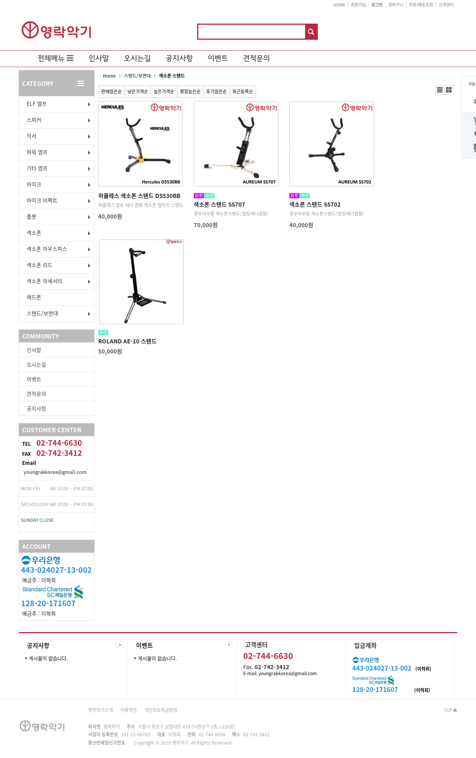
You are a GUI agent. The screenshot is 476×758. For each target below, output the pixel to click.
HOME (339, 4)
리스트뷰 (440, 89)
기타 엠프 (37, 168)
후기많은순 (216, 91)
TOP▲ (450, 710)
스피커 (34, 119)
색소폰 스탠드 (172, 75)
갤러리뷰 (449, 89)
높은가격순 (164, 91)
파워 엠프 (37, 152)
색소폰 (34, 232)
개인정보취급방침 (160, 710)
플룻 (31, 216)
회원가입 (358, 4)
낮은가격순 (137, 91)
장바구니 (395, 4)
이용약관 (128, 710)
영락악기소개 (100, 710)
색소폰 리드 (39, 264)
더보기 (120, 645)
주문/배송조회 (421, 4)
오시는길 (137, 59)
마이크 (34, 184)
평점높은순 (190, 91)
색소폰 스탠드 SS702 (315, 204)
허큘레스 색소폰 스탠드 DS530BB (139, 196)
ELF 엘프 (37, 103)
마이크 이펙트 (42, 200)
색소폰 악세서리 (44, 281)
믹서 (31, 135)
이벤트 (218, 59)
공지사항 (179, 59)
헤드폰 (34, 297)
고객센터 (446, 4)
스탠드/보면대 (42, 313)
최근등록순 (242, 91)
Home (109, 75)
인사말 (98, 59)
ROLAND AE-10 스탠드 (127, 341)
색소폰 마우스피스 (47, 248)
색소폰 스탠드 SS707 (219, 204)
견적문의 (256, 59)
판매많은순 (111, 91)
